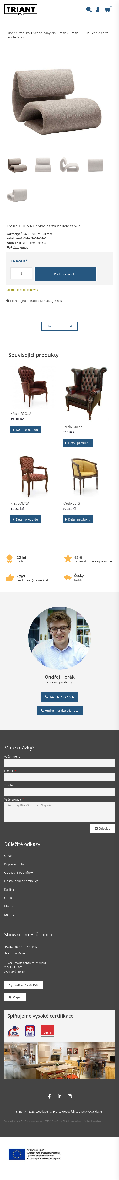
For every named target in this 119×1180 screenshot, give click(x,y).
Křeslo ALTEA (19, 503)
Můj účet (10, 906)
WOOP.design (94, 1111)
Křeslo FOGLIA (20, 413)
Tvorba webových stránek (69, 1111)
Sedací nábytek (44, 33)
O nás (8, 856)
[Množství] (21, 273)
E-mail (9, 771)
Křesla (62, 33)
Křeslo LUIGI (72, 503)
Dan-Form (29, 243)
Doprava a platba (16, 864)
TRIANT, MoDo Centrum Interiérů (25, 963)
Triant (10, 33)
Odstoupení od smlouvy (21, 881)
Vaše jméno (12, 756)
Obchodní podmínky (18, 873)
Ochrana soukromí (74, 1121)
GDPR (8, 898)
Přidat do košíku (65, 274)
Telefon (9, 785)
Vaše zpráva (13, 799)
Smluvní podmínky (92, 1121)
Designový (20, 247)
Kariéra (9, 889)
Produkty (24, 33)
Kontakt (9, 915)
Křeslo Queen (72, 427)
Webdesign (43, 1111)
